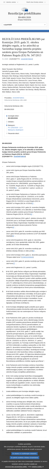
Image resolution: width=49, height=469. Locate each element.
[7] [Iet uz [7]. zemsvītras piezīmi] (14, 263)
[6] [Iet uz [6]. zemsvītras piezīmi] (33, 251)
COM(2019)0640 (27, 257)
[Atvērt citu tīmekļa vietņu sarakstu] (36, 2)
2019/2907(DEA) (26, 59)
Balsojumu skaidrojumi (15, 130)
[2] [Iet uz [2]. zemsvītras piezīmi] (32, 203)
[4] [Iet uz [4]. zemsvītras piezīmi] (13, 227)
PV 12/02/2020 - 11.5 (15, 127)
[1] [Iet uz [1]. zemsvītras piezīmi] (16, 188)
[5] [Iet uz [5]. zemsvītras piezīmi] (13, 236)
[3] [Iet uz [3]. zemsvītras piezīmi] (31, 214)
